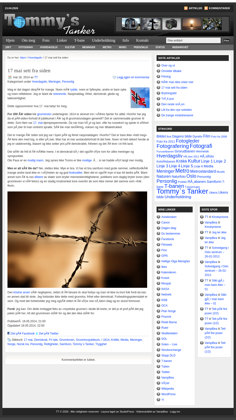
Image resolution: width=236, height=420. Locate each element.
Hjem (10, 40)
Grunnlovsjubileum (88, 339)
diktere (38, 177)
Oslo (191, 176)
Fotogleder (187, 141)
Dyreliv (198, 136)
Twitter (165, 372)
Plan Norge (168, 311)
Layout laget (108, 411)
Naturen (164, 176)
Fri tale (53, 339)
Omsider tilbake (171, 71)
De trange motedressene (177, 115)
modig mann (35, 160)
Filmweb (166, 244)
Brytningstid (169, 93)
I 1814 (105, 339)
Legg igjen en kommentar (133, 77)
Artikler (195, 8)
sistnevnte (59, 94)
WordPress (168, 394)
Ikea (164, 267)
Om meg (28, 40)
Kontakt (142, 40)
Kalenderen (168, 272)
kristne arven (21, 292)
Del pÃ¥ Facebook (23, 333)
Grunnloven (66, 339)
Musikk (221, 171)
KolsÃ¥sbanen (166, 161)
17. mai (38, 123)
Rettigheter (51, 344)
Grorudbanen (185, 151)
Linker (62, 40)
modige (87, 160)
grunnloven (44, 114)
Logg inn (175, 411)
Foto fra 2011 (166, 141)
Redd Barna (169, 322)
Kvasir (165, 278)
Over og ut (168, 65)
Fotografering (173, 146)
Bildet (161, 136)
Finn (164, 250)
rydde (73, 89)
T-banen (174, 186)
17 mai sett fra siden (174, 87)
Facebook (167, 239)
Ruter (164, 327)
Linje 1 (207, 161)
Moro (122, 47)
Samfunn (65, 344)
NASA (165, 289)
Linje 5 (187, 166)
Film (206, 136)
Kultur (70, 47)
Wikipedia (167, 388)
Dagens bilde (182, 136)
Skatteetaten (169, 333)
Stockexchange (171, 350)
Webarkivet (180, 47)
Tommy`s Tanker (60, 21)
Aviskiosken (169, 217)
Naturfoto (179, 176)
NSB (164, 300)
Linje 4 (174, 166)
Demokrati (40, 339)
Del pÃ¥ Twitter (49, 333)
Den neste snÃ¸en (172, 104)
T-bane (79, 40)
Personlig (141, 47)
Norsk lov (23, 344)
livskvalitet (75, 172)
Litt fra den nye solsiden (176, 110)
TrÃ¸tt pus (167, 98)
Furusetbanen (165, 151)
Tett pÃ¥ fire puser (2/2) (215, 333)
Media (125, 339)
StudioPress (127, 411)
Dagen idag (168, 228)
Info (126, 40)
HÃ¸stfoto (207, 156)
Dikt (8, 47)
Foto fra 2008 (219, 136)
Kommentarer (219, 8)
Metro (107, 47)
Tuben (165, 366)
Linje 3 (162, 166)
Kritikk (115, 339)
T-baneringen (192, 186)
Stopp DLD (168, 355)
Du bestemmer (170, 233)
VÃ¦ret (165, 383)
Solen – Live (169, 344)
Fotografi (26, 47)
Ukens (213, 192)
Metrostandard (203, 171)
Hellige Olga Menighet (175, 261)
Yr (162, 399)
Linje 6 (198, 166)
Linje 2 (220, 161)
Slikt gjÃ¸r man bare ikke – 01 (215, 285)
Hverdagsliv (49, 47)
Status (160, 47)
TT (36, 77)
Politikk (182, 182)
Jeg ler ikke (219, 232)
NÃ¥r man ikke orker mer (177, 82)
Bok (169, 136)
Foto (45, 40)
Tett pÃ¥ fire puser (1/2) (215, 347)
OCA (164, 305)
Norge (11, 344)
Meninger (88, 47)
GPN (164, 255)
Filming (166, 76)
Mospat (166, 283)
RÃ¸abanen (197, 181)
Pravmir (166, 316)
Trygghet (101, 344)
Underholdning (103, 40)
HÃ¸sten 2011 (191, 156)
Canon (165, 222)
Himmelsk (202, 151)
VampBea (167, 377)
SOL (164, 339)
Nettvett (166, 294)
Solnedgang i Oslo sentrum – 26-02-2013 (217, 252)
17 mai (28, 339)
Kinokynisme (220, 217)
